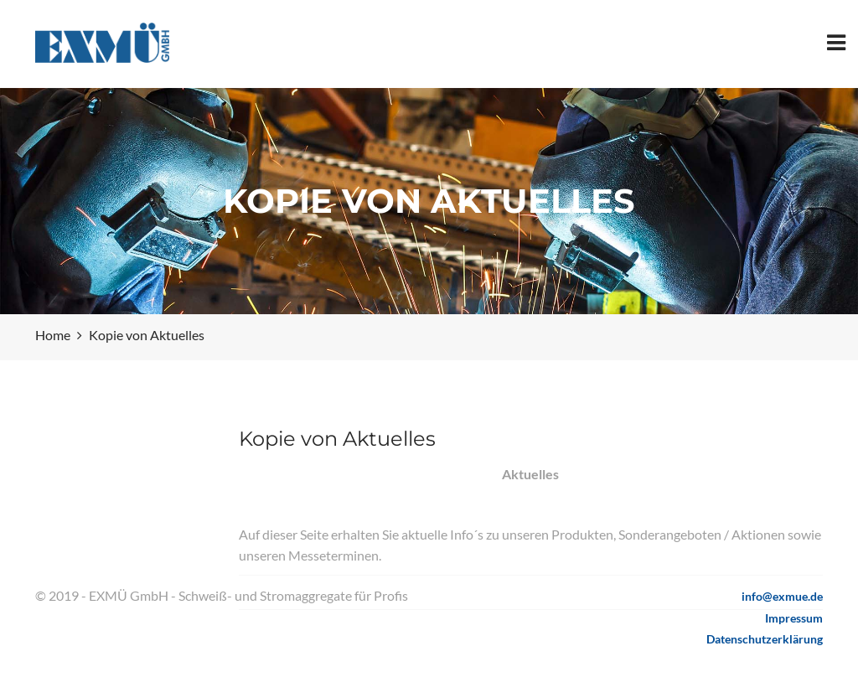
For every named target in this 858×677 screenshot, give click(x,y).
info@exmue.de (782, 596)
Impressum (794, 618)
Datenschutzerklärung (764, 639)
